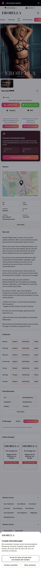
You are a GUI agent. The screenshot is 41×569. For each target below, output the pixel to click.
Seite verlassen (30, 565)
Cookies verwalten (11, 565)
